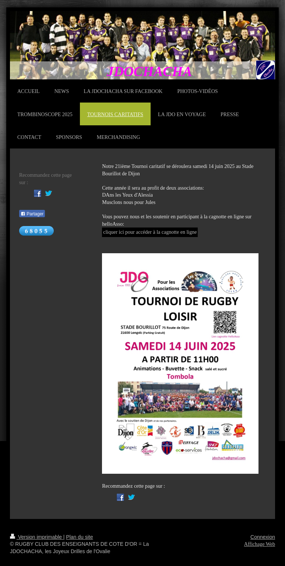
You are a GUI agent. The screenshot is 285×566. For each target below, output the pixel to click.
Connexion (262, 537)
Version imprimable (36, 537)
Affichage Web (259, 544)
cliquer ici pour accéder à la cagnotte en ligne (150, 232)
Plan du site (79, 537)
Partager (32, 213)
